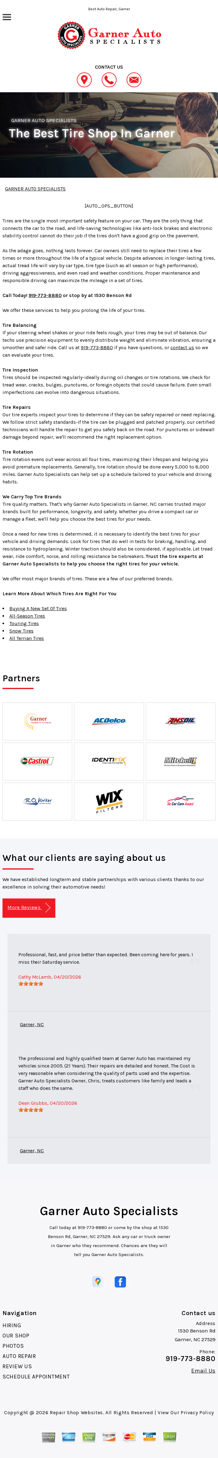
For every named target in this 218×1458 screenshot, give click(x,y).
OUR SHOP (16, 1335)
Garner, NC (32, 1024)
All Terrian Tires (26, 638)
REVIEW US (17, 1366)
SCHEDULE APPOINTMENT (36, 1376)
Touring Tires (24, 623)
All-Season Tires (27, 616)
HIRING (11, 1325)
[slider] (30, 983)
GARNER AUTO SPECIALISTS (44, 120)
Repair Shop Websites (76, 1412)
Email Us (203, 1370)
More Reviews (28, 908)
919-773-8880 (45, 295)
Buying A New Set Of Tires (38, 608)
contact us (182, 347)
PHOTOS (13, 1345)
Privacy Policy (197, 1412)
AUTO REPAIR (19, 1356)
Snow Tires (21, 631)
